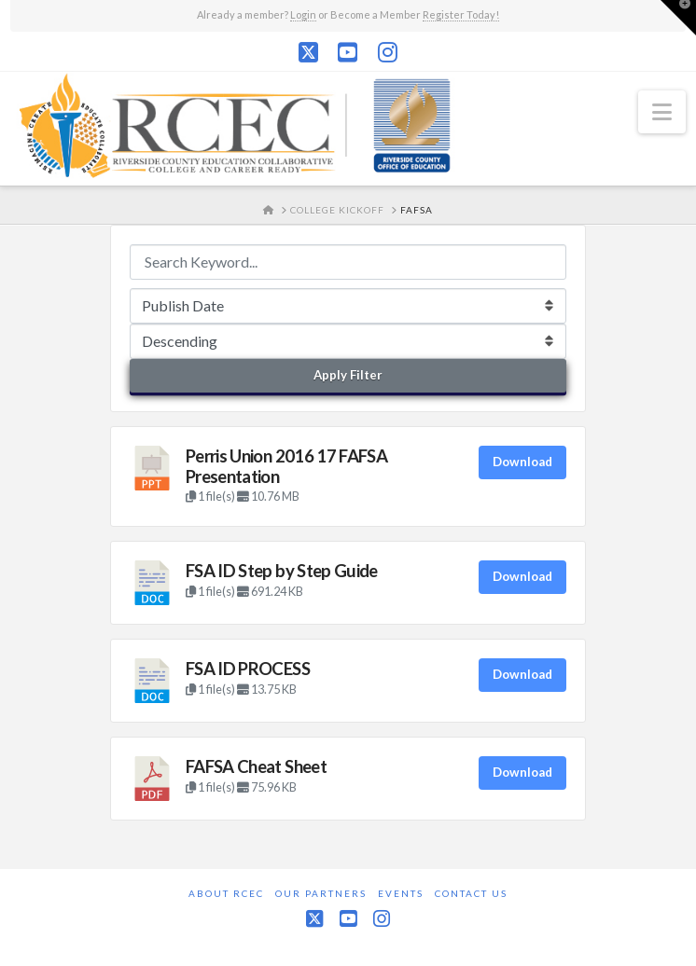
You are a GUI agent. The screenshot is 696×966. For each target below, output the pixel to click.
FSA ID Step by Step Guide (282, 570)
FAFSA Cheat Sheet (256, 766)
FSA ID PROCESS (248, 668)
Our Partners (321, 893)
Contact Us (471, 893)
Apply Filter (348, 374)
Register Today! (461, 14)
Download (522, 461)
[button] (662, 111)
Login (303, 14)
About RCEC (226, 893)
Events (401, 893)
